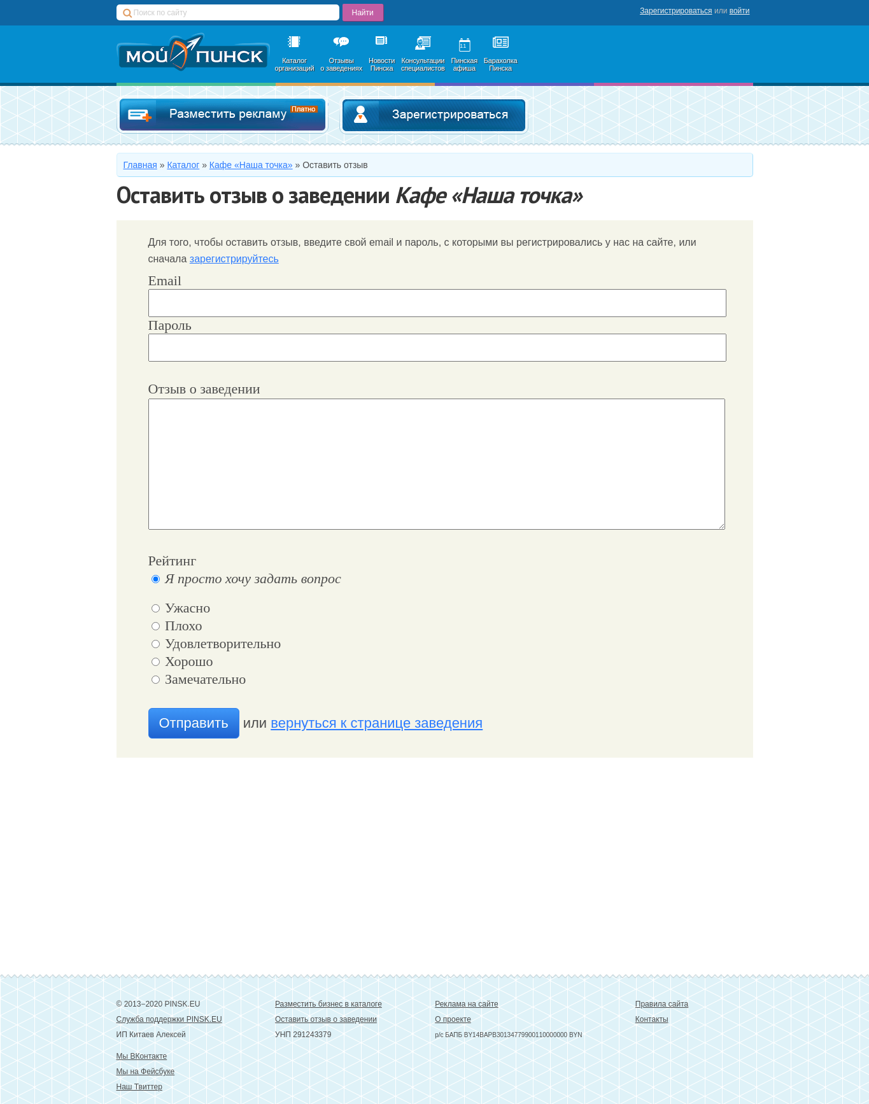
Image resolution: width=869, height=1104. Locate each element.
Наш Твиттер (139, 1086)
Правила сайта (661, 1004)
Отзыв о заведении (204, 389)
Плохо (177, 625)
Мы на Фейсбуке (146, 1071)
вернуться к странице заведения (377, 723)
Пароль (170, 325)
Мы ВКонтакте (142, 1056)
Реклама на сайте (466, 1004)
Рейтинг (172, 561)
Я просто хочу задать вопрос (246, 578)
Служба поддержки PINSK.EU (169, 1019)
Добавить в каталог (223, 115)
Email (165, 280)
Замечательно (199, 679)
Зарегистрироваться (676, 10)
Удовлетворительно (216, 643)
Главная (140, 165)
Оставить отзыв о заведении (326, 1019)
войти (740, 10)
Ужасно (181, 608)
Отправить (194, 723)
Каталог (183, 165)
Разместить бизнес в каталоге (328, 1004)
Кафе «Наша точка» (251, 165)
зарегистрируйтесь (234, 258)
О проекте (453, 1019)
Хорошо (182, 661)
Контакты (651, 1019)
